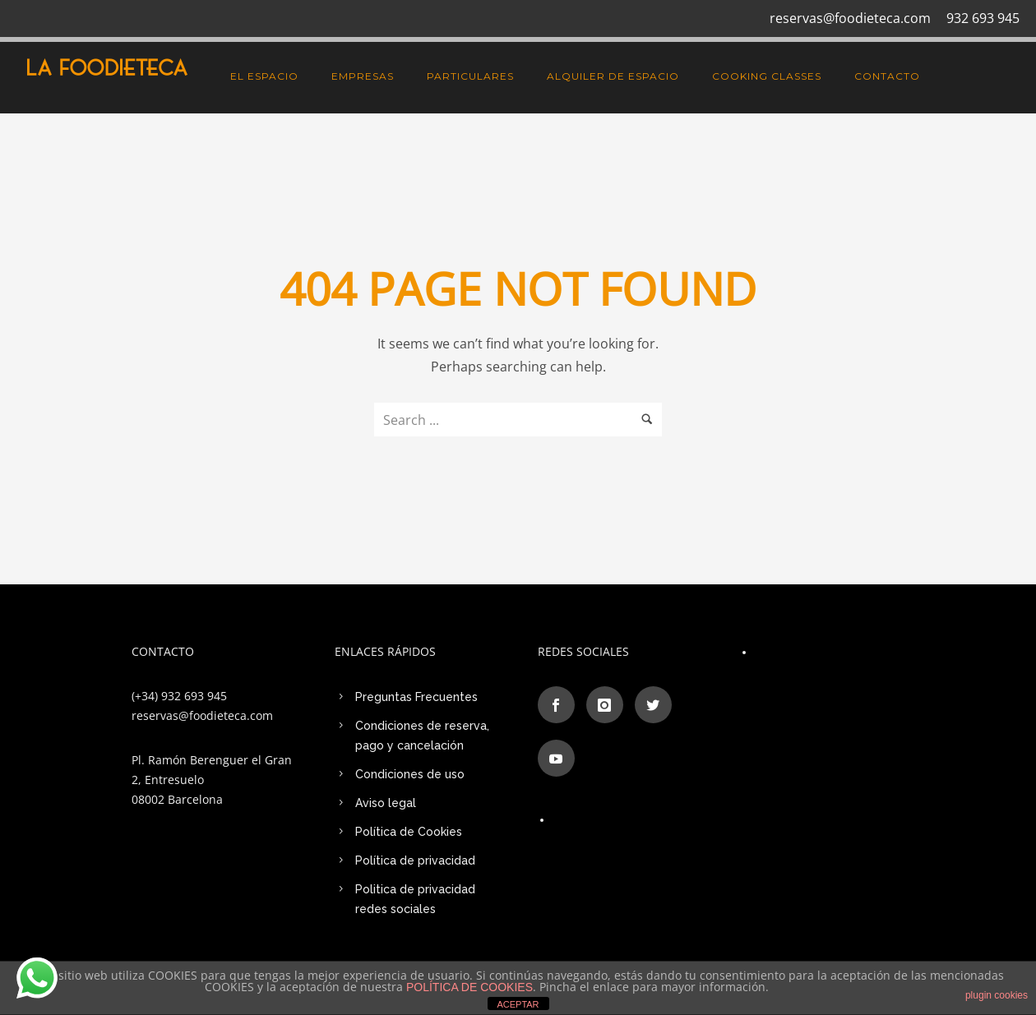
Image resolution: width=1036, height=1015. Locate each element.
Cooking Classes (766, 76)
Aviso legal (385, 803)
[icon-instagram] (608, 704)
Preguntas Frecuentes (416, 697)
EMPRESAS (362, 76)
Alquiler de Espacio (613, 76)
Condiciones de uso (410, 774)
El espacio (264, 76)
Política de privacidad (415, 860)
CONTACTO (887, 76)
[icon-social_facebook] (560, 704)
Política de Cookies (408, 831)
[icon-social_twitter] (657, 704)
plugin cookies (996, 995)
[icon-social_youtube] (556, 758)
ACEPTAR (518, 1004)
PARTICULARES (470, 76)
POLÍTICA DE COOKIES (469, 987)
